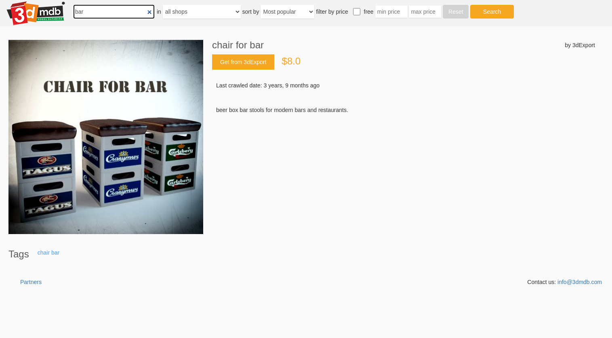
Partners (31, 282)
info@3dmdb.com (579, 282)
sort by (250, 11)
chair (44, 252)
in (159, 11)
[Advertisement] (404, 175)
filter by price (332, 11)
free (369, 11)
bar (55, 252)
